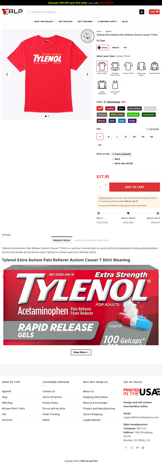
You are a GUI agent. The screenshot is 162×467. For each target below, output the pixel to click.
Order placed (102, 222)
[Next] (87, 74)
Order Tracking (51, 414)
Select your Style (105, 56)
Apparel (108, 31)
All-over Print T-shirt (13, 408)
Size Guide (154, 128)
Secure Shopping (93, 414)
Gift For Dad (66, 21)
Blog (125, 21)
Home (98, 31)
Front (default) (121, 154)
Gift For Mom (86, 21)
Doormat (7, 420)
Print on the (103, 153)
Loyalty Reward (92, 420)
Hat (4, 414)
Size (127, 129)
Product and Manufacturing (99, 408)
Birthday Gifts (107, 21)
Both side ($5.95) (122, 163)
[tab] (61, 240)
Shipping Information (95, 397)
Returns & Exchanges (95, 402)
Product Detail (61, 240)
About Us (88, 391)
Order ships (128, 222)
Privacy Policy (50, 402)
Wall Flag (7, 402)
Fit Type (100, 40)
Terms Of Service (52, 397)
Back (116, 158)
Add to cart (134, 187)
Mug (4, 397)
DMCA (46, 420)
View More (79, 352)
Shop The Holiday (44, 21)
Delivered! (155, 222)
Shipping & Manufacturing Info (91, 240)
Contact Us (49, 391)
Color (108, 101)
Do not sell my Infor (54, 408)
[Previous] (7, 74)
